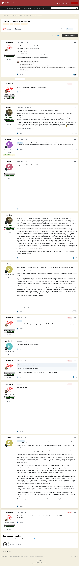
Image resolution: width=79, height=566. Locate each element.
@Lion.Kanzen (20, 441)
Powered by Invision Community (39, 563)
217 (9, 152)
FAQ (3, 8)
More (44, 8)
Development (37, 8)
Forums (3, 12)
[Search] (59, 8)
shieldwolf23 (8, 139)
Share (61, 28)
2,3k (9, 124)
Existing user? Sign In (63, 3)
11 (9, 354)
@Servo (19, 321)
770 (9, 277)
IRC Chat (11, 12)
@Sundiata (19, 142)
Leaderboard (19, 12)
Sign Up (74, 3)
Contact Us (39, 560)
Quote (21, 74)
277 (9, 178)
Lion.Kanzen (12, 28)
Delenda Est (19, 29)
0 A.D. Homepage (27, 8)
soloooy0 (9, 161)
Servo (9, 264)
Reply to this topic (70, 35)
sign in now (36, 538)
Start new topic (55, 35)
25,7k (9, 59)
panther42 (8, 341)
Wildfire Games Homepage (13, 8)
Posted (22, 42)
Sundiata (9, 107)
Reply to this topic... (15, 544)
